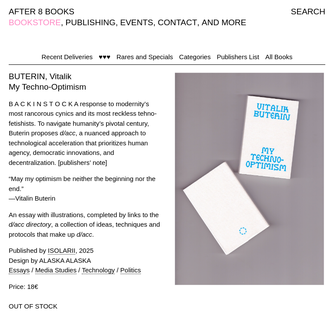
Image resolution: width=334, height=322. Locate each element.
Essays (19, 270)
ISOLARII (61, 250)
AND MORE (224, 22)
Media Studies (56, 270)
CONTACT (177, 22)
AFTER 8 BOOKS (41, 11)
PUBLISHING (91, 22)
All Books (279, 56)
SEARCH (308, 11)
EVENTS (136, 22)
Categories (195, 56)
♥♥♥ (104, 56)
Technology (98, 270)
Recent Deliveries (67, 56)
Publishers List (238, 56)
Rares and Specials (145, 56)
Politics (130, 270)
